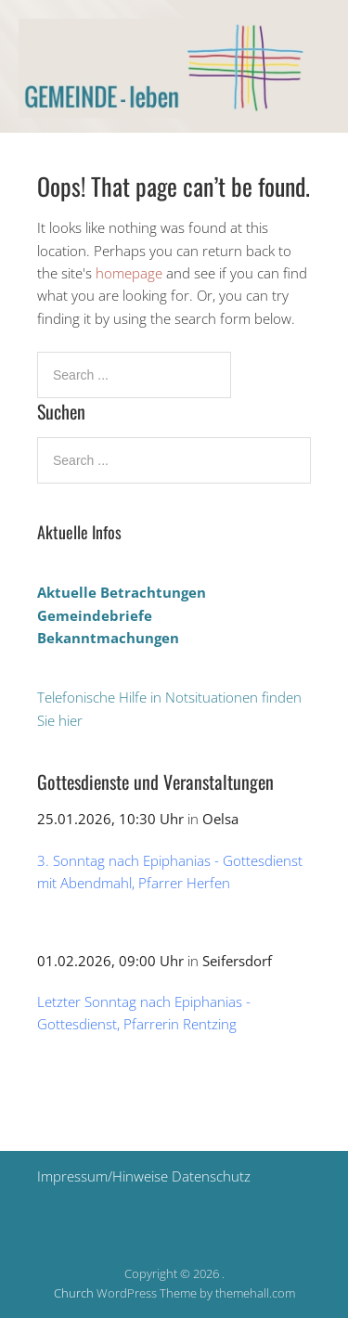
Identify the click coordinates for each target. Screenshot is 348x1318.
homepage (129, 273)
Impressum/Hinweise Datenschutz (144, 1176)
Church (74, 1293)
